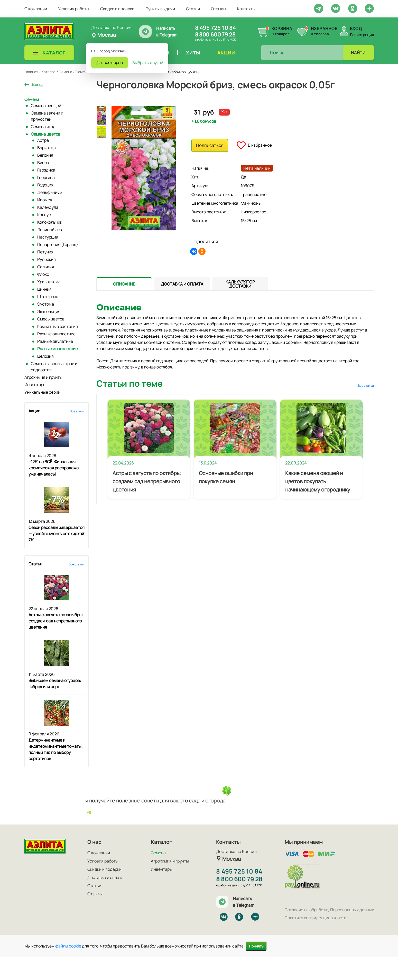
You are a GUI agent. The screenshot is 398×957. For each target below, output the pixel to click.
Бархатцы (46, 147)
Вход (356, 28)
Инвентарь (34, 384)
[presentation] (124, 283)
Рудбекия (46, 259)
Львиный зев (49, 229)
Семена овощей (46, 105)
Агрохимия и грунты (43, 377)
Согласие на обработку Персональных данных (329, 910)
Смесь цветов (50, 319)
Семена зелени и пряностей (47, 116)
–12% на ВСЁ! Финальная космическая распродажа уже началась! (54, 468)
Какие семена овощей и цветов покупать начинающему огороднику (317, 481)
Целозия (45, 356)
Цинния (44, 289)
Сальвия (45, 267)
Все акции (77, 411)
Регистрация (362, 34)
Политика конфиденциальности (315, 918)
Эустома (45, 304)
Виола (43, 162)
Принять (256, 946)
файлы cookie (68, 946)
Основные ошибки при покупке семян (226, 477)
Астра (43, 140)
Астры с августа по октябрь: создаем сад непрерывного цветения (56, 621)
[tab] (124, 284)
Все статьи (77, 564)
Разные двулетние (55, 341)
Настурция (47, 237)
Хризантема (49, 282)
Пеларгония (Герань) (57, 244)
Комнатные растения (57, 326)
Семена (31, 99)
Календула (47, 207)
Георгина (46, 177)
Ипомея (44, 200)
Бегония (45, 155)
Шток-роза (47, 296)
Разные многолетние (57, 349)
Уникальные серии (42, 392)
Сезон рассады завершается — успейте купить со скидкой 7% (57, 534)
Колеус (44, 214)
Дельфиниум (49, 192)
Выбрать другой (147, 62)
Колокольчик (49, 222)
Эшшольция (48, 311)
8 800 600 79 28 (215, 34)
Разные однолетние (56, 334)
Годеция (45, 185)
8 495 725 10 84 (215, 28)
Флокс (43, 274)
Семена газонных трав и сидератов (54, 367)
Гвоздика (46, 170)
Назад (37, 84)
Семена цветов (45, 134)
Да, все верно (109, 62)
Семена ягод (43, 126)
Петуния (45, 252)
